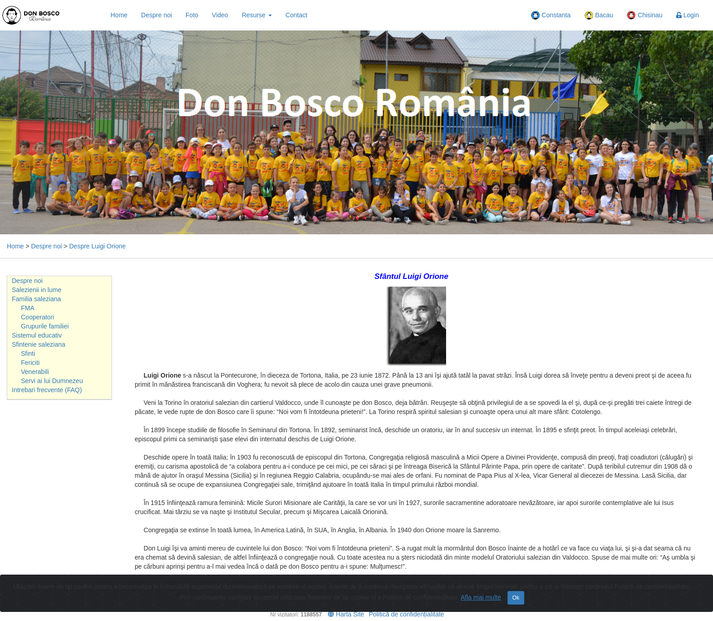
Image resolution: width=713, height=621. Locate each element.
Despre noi (156, 15)
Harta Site (346, 614)
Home (118, 15)
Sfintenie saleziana (38, 344)
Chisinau (644, 15)
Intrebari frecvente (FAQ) (47, 390)
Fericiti (30, 362)
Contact (296, 15)
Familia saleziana (36, 299)
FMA (28, 308)
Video (220, 15)
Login (687, 15)
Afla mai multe (481, 597)
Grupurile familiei (45, 326)
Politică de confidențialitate (406, 614)
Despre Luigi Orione (97, 246)
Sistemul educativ (37, 335)
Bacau (598, 15)
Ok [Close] (515, 598)
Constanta (551, 15)
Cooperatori (37, 317)
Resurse (257, 15)
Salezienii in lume (36, 289)
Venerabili (35, 371)
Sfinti (28, 353)
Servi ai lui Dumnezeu (52, 380)
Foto (192, 15)
